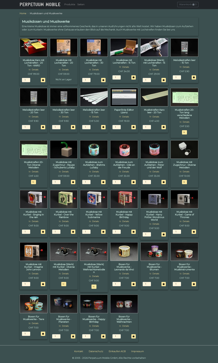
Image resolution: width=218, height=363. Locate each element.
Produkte (69, 4)
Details (33, 69)
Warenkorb (188, 4)
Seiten (80, 4)
